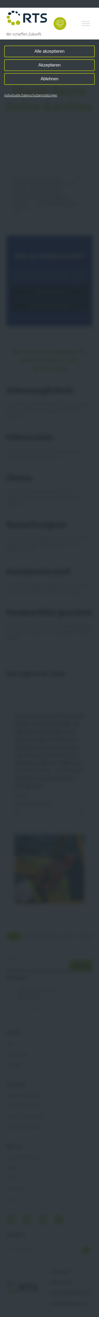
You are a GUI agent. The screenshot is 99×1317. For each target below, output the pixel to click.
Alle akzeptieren (50, 51)
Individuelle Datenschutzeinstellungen (30, 95)
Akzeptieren (49, 65)
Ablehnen (50, 79)
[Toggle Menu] (86, 23)
